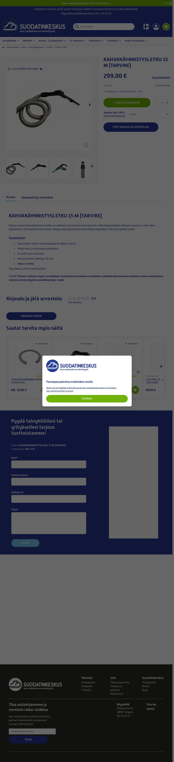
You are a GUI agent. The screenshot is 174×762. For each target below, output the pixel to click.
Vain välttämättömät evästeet (59, 391)
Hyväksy (87, 398)
